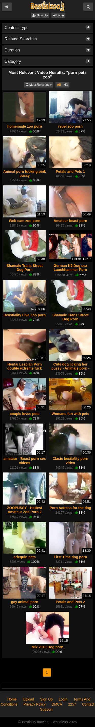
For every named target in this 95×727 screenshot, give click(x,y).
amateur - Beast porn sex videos (24, 461)
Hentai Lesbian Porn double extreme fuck (24, 366)
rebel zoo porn (70, 126)
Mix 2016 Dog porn (47, 647)
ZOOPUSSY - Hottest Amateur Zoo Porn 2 (24, 510)
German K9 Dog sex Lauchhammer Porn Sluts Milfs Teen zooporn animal (70, 272)
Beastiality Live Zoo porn (25, 315)
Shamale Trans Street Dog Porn (25, 268)
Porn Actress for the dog (70, 508)
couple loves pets (24, 414)
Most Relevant (39, 84)
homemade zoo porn (24, 126)
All (59, 85)
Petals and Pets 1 (70, 172)
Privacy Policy (35, 704)
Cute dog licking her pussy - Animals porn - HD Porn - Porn (70, 368)
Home (12, 699)
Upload (28, 699)
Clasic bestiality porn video (70, 461)
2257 (72, 704)
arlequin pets (25, 557)
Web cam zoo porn (24, 221)
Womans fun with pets (70, 414)
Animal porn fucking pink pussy (24, 174)
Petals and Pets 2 (70, 602)
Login (58, 15)
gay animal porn (24, 602)
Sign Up (40, 15)
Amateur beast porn (70, 221)
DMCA (57, 704)
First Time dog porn (70, 557)
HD (66, 85)
